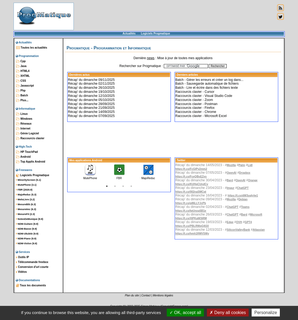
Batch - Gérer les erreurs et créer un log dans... (209, 80)
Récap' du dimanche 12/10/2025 (91, 96)
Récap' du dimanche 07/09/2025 (91, 116)
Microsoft (256, 214)
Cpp (21, 61)
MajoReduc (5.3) (26, 194)
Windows (24, 119)
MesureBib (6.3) (26, 204)
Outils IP (22, 257)
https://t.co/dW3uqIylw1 (243, 195)
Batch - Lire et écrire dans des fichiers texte (206, 88)
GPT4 (248, 222)
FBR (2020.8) (24, 189)
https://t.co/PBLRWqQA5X (192, 225)
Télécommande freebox (32, 262)
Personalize (265, 312)
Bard (230, 180)
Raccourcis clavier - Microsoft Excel (201, 116)
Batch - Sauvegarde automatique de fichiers (207, 83)
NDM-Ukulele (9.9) (27, 233)
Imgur (230, 187)
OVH (239, 222)
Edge (230, 222)
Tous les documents (31, 285)
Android (23, 157)
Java (21, 66)
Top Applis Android (30, 161)
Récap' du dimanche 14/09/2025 (91, 112)
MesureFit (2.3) (25, 214)
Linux (22, 114)
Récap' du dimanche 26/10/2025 (91, 88)
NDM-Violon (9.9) (26, 243)
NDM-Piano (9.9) (26, 238)
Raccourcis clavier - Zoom (194, 100)
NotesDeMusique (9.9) (29, 219)
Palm (242, 165)
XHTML (23, 76)
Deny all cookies (228, 312)
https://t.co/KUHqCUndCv (191, 184)
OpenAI (231, 172)
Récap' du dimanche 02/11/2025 (91, 83)
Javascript (25, 85)
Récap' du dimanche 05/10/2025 (91, 100)
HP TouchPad (27, 152)
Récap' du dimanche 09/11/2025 (91, 80)
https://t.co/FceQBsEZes (191, 176)
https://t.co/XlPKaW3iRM (191, 218)
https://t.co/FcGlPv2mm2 (191, 168)
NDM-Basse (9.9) (26, 228)
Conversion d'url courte (32, 267)
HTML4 (23, 71)
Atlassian (259, 229)
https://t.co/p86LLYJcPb (190, 203)
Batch (22, 95)
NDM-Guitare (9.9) (27, 224)
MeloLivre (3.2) (25, 199)
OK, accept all (185, 312)
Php (21, 90)
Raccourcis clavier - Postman (196, 104)
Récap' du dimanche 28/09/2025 (91, 104)
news (151, 58)
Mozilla (231, 165)
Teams (245, 206)
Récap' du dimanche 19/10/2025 (91, 92)
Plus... (22, 100)
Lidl (250, 165)
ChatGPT (243, 187)
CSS (21, 81)
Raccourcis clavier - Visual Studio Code (203, 96)
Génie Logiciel (27, 133)
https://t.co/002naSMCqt (190, 191)
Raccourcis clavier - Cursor (194, 92)
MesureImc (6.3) (26, 209)
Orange (253, 180)
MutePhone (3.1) (26, 184)
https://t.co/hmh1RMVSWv (192, 233)
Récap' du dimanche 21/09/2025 (91, 108)
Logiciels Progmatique (155, 33)
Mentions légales (163, 295)
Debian (243, 199)
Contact (145, 295)
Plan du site (132, 295)
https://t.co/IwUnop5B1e (190, 210)
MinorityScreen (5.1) (28, 180)
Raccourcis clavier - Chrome (195, 112)
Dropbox (244, 172)
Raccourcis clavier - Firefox (195, 108)
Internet (23, 128)
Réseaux (24, 123)
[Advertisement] (174, 16)
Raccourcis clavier (30, 138)
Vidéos (21, 272)
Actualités (129, 33)
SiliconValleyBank (238, 229)
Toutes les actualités (31, 47)
